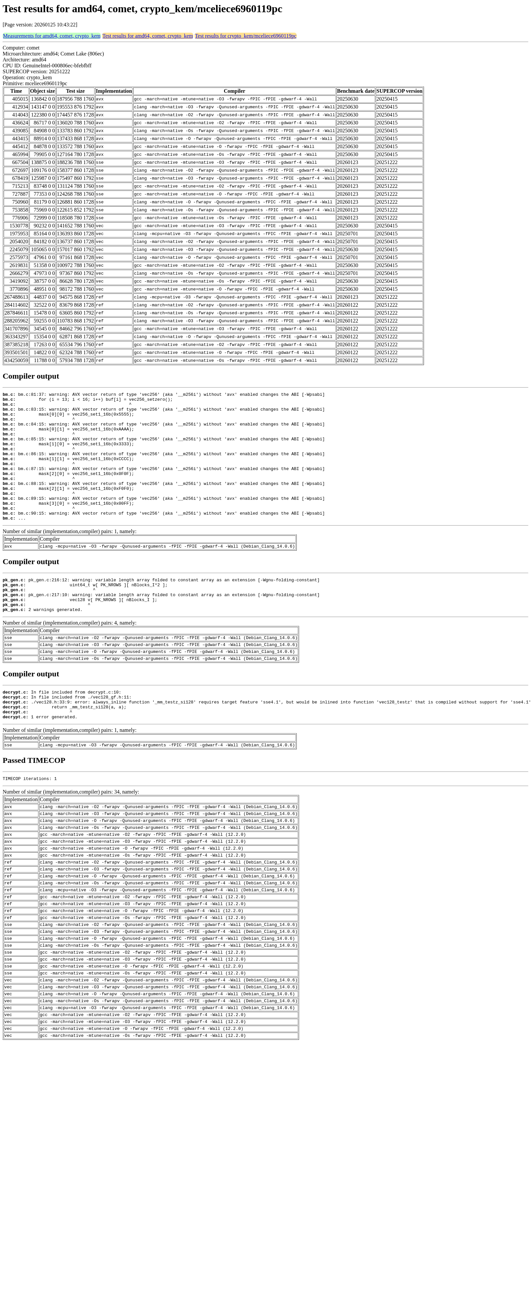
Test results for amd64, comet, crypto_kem (147, 36)
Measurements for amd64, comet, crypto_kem (51, 36)
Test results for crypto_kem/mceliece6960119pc (245, 36)
